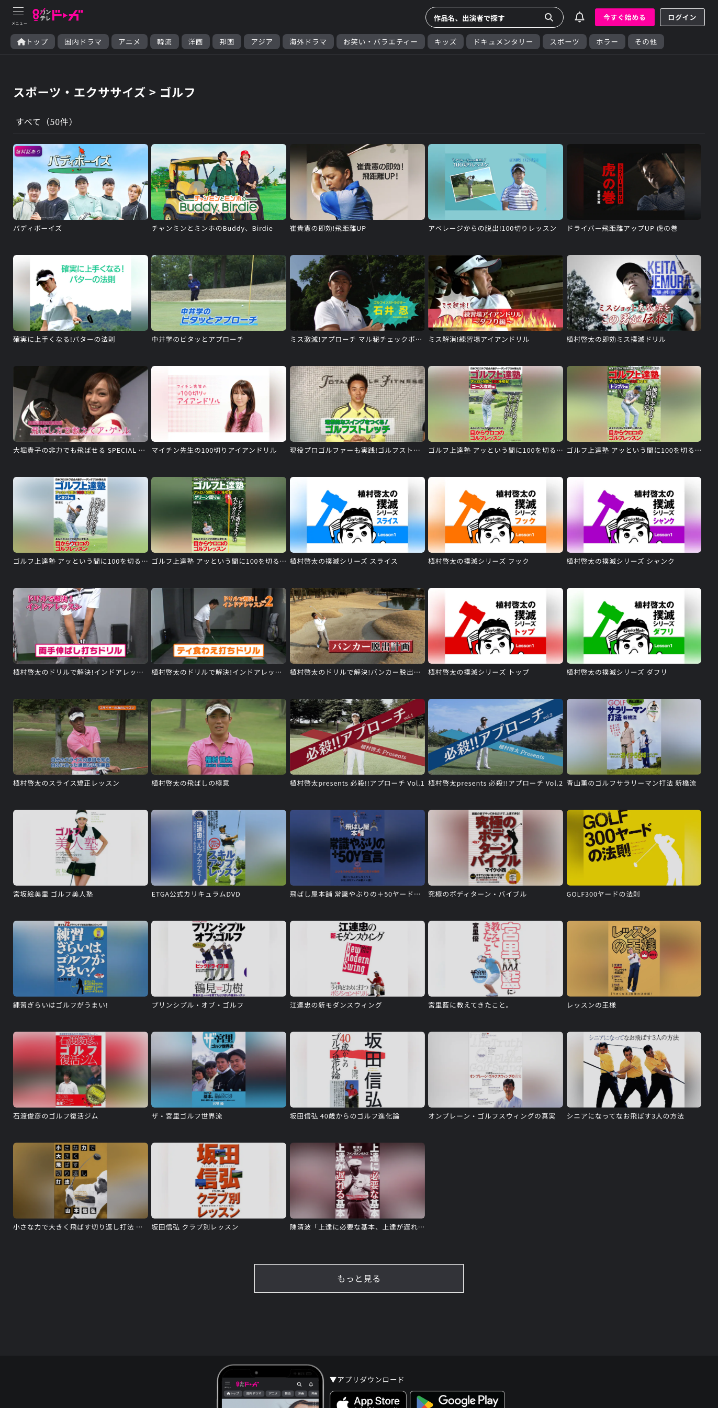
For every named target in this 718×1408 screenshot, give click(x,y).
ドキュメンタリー (503, 42)
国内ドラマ (83, 42)
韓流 (164, 42)
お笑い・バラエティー (380, 42)
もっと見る (359, 1278)
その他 (646, 42)
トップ (32, 42)
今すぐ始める (624, 17)
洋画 (196, 42)
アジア (262, 42)
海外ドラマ (308, 42)
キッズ (445, 42)
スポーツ (564, 42)
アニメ (129, 42)
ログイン (682, 17)
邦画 (226, 42)
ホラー (607, 42)
